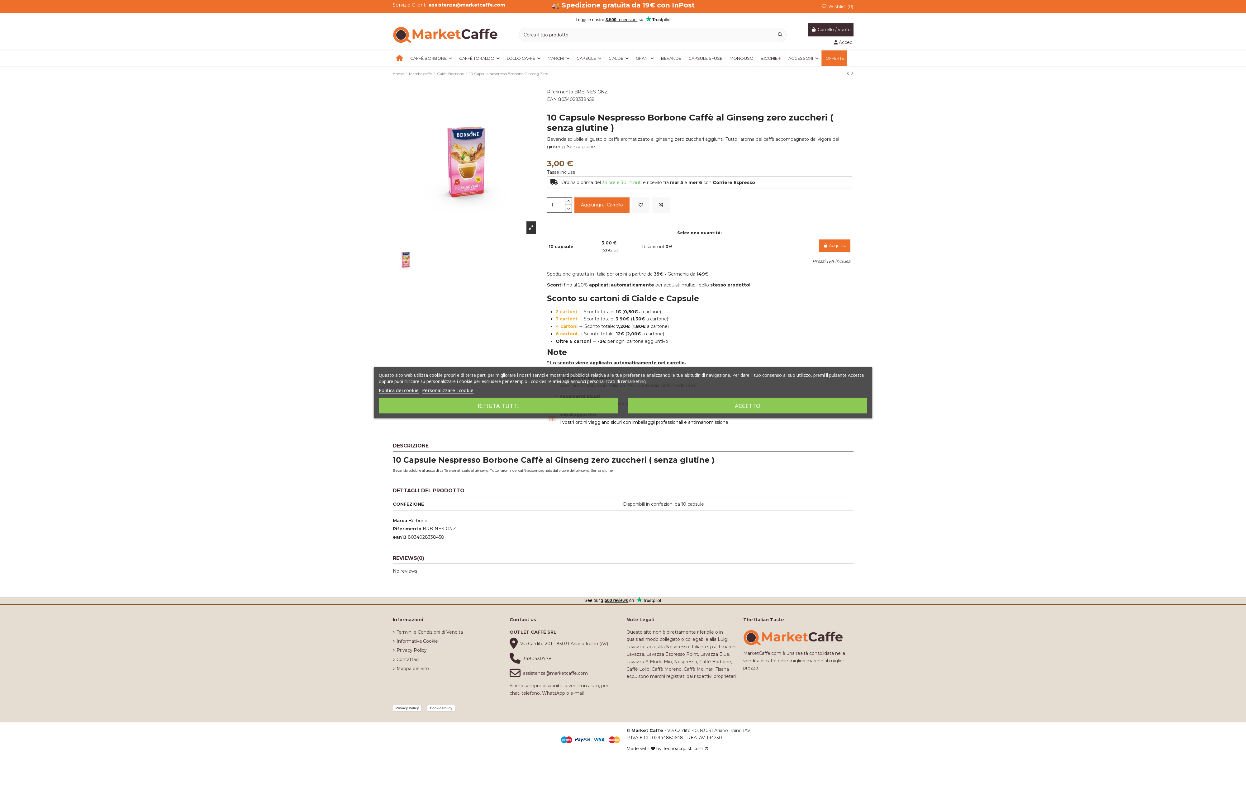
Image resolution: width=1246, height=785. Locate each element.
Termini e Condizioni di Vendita (430, 632)
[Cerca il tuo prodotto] (780, 35)
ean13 (400, 537)
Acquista (834, 245)
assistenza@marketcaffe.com (555, 673)
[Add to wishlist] (640, 205)
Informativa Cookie (417, 641)
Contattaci (408, 659)
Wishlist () (837, 6)
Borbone (417, 520)
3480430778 (537, 658)
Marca (400, 520)
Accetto (747, 405)
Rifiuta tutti (498, 405)
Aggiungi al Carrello (602, 205)
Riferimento (407, 529)
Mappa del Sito (413, 668)
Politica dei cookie (399, 390)
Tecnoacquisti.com (683, 748)
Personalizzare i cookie (447, 390)
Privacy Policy (412, 650)
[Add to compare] (661, 205)
